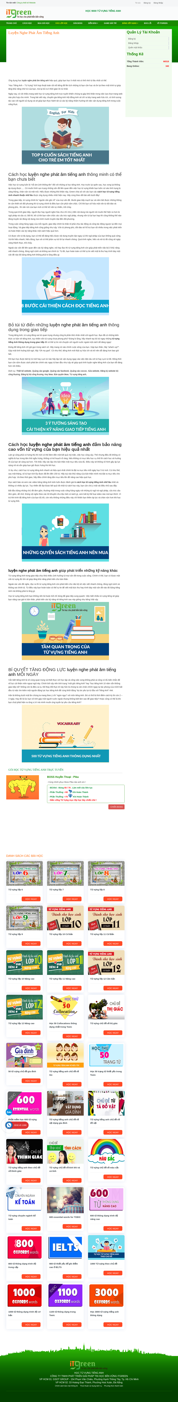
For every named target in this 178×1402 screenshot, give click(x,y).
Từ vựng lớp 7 (56, 889)
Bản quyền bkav (61, 374)
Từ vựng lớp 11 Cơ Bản (102, 934)
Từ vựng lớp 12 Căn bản (102, 979)
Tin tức (138, 3)
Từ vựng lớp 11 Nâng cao (62, 979)
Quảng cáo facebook (59, 371)
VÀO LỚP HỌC (61, 23)
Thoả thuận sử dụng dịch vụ (91, 1386)
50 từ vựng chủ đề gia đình (22, 1071)
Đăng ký (147, 3)
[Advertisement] (65, 58)
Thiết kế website (23, 371)
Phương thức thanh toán (113, 1386)
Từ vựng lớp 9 (15, 934)
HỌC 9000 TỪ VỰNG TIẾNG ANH (103, 11)
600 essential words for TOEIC (65, 1217)
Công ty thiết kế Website (26, 3)
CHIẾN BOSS (116, 807)
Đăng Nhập (158, 3)
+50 (66, 792)
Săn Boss (77, 23)
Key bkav (49, 374)
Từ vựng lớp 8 (97, 889)
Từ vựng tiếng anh (78, 374)
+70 (66, 797)
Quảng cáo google (40, 371)
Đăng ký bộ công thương (32, 374)
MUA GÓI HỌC (44, 23)
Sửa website (93, 371)
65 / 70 (67, 788)
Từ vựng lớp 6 (15, 889)
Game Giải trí (110, 23)
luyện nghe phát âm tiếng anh (35, 80)
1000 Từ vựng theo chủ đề (103, 1263)
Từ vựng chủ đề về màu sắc (104, 1167)
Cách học (27, 23)
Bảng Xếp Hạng (130, 23)
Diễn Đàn (93, 23)
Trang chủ (11, 23)
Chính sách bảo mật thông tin (66, 1386)
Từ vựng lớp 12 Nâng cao (21, 1023)
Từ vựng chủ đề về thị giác (104, 1023)
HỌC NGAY (31, 899)
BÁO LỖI (147, 23)
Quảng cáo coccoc (78, 371)
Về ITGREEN (162, 23)
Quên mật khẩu (135, 47)
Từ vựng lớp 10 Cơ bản (61, 934)
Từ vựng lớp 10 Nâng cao (21, 979)
